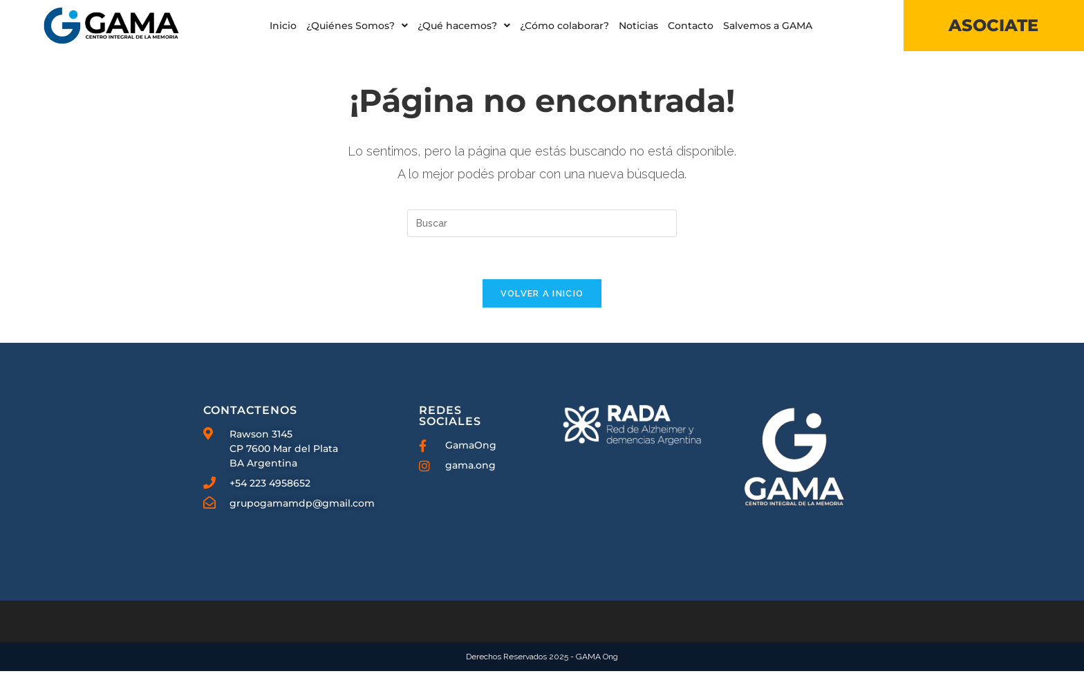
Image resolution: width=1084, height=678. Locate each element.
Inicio (283, 25)
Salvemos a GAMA (767, 25)
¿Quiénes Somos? (357, 25)
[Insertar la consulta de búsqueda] (542, 230)
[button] (357, 25)
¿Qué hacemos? (464, 25)
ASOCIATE (993, 25)
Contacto (690, 25)
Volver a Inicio (542, 300)
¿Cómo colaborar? (564, 25)
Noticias (638, 25)
